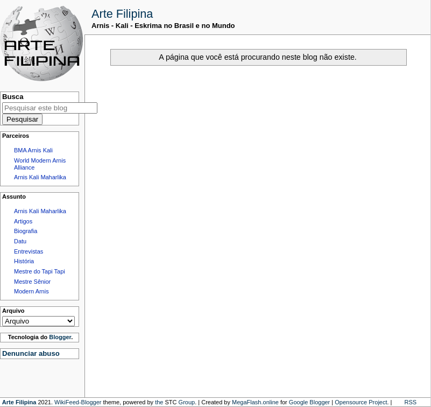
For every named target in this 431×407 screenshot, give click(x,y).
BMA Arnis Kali (33, 150)
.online (269, 402)
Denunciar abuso (31, 353)
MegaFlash (246, 402)
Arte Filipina (122, 13)
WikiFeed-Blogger (77, 402)
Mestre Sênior (32, 281)
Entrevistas (28, 251)
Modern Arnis (31, 291)
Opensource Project (361, 402)
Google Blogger (309, 402)
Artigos (23, 221)
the (159, 402)
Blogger (60, 337)
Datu (20, 241)
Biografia (25, 231)
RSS (411, 402)
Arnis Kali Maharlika (40, 177)
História (24, 261)
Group (187, 402)
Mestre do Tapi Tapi (39, 271)
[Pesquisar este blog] (49, 108)
